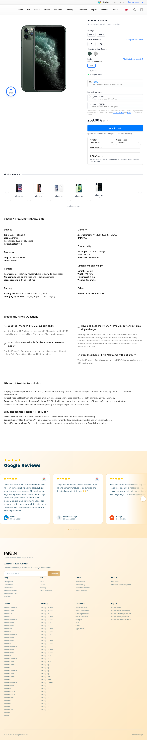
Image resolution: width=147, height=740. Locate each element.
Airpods (47, 9)
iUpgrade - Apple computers (121, 585)
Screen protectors (81, 617)
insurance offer (118, 113)
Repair (94, 9)
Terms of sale (80, 582)
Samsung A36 (44, 698)
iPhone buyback (81, 591)
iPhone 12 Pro (9, 674)
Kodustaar (115, 582)
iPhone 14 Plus (9, 653)
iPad (28, 9)
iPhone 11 (7, 689)
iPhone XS (7, 701)
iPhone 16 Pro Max (10, 620)
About (42, 582)
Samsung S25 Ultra (46, 608)
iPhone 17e (8, 614)
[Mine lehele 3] (73, 529)
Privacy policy (80, 585)
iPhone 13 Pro (9, 662)
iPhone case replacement (120, 617)
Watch (37, 9)
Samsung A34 (44, 701)
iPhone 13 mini (9, 665)
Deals (77, 623)
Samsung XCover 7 (46, 683)
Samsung (70, 9)
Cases (77, 626)
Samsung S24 (44, 626)
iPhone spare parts (10, 594)
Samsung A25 (44, 704)
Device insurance (46, 591)
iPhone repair (116, 608)
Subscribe (54, 573)
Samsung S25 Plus (46, 611)
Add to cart (115, 128)
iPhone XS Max (9, 698)
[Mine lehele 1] (68, 529)
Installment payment (82, 588)
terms (129, 113)
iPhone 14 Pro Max (10, 647)
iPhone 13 (7, 668)
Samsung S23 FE (45, 635)
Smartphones (8, 582)
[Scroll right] (140, 191)
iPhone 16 (7, 632)
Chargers (78, 620)
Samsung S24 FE (45, 623)
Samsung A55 (44, 689)
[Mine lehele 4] (76, 529)
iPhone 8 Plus (8, 710)
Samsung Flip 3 (45, 674)
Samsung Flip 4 (45, 671)
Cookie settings (137, 735)
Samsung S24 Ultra (46, 617)
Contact (115, 9)
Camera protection (82, 614)
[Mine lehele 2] (71, 529)
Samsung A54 (44, 692)
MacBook (58, 9)
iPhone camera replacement (121, 620)
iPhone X (7, 707)
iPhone (20, 9)
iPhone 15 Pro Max (10, 635)
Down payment (96, 148)
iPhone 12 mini (9, 677)
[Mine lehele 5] (78, 529)
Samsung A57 (44, 686)
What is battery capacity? (133, 59)
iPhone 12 (7, 680)
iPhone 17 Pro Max (10, 608)
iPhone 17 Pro (9, 611)
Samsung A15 (44, 710)
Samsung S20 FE (45, 662)
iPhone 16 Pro (9, 623)
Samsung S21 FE (45, 656)
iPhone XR (7, 704)
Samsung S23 (44, 638)
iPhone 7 (7, 716)
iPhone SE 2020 (9, 695)
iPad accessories (81, 608)
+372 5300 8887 (135, 2)
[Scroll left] (7, 191)
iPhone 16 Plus (9, 626)
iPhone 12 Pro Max (10, 671)
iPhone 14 (7, 656)
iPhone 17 (7, 617)
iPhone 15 (7, 644)
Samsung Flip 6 (45, 665)
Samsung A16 (44, 707)
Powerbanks (8, 588)
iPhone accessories (10, 591)
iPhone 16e (8, 629)
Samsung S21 (44, 659)
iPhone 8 (7, 713)
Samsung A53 (44, 695)
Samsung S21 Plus (46, 653)
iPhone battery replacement (121, 614)
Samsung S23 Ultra (46, 629)
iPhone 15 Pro (9, 638)
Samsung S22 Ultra (46, 641)
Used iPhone (8, 585)
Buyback (104, 9)
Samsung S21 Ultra (46, 650)
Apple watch (79, 629)
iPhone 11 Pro (9, 686)
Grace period (121, 140)
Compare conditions (135, 40)
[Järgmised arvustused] (143, 499)
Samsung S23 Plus (46, 632)
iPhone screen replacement (121, 611)
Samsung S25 (44, 614)
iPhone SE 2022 (9, 692)
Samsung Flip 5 (45, 668)
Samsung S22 (44, 647)
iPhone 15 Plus (9, 641)
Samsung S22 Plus (46, 644)
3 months (129, 143)
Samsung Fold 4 (45, 680)
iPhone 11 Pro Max (10, 683)
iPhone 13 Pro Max (10, 659)
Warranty (43, 588)
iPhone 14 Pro (9, 650)
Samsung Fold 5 (45, 677)
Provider (93, 140)
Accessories (82, 9)
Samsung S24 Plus (46, 620)
